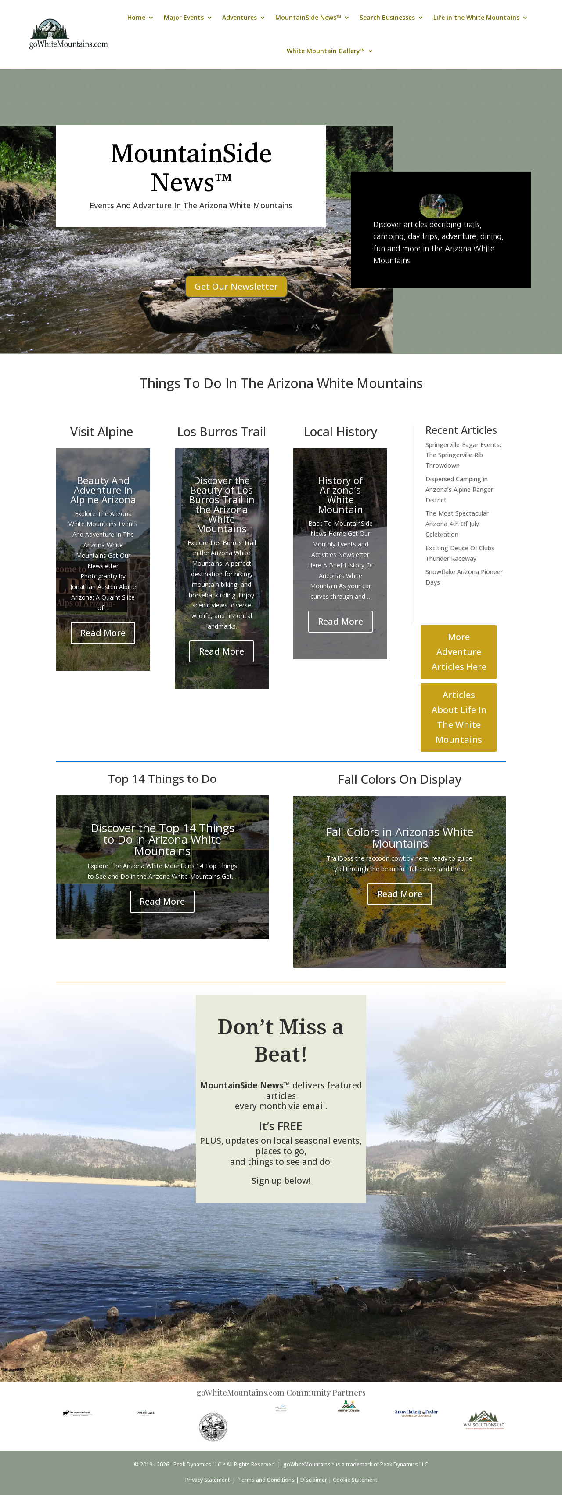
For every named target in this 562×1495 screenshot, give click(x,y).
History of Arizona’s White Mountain (340, 494)
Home (136, 17)
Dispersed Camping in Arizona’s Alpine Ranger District (459, 489)
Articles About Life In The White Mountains (459, 717)
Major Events (184, 17)
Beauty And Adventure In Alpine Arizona (103, 489)
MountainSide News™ (308, 17)
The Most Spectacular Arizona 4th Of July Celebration (457, 523)
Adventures (239, 17)
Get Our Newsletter (236, 286)
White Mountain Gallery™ (326, 51)
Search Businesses (387, 17)
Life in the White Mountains (476, 17)
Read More (103, 633)
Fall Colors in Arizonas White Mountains (399, 837)
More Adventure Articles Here (459, 652)
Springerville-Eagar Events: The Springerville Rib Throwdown (463, 455)
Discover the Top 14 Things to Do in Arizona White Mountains (162, 839)
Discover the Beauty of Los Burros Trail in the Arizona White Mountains (222, 504)
